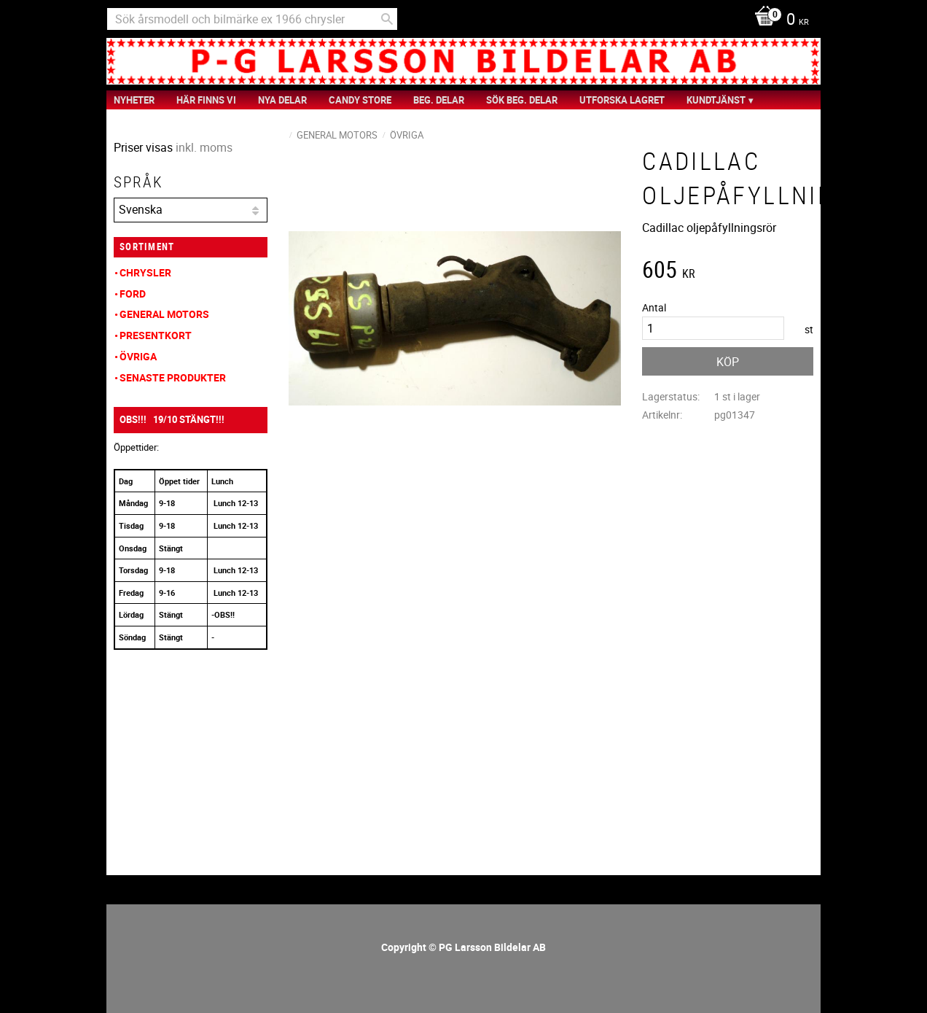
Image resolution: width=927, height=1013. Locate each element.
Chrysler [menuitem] (145, 272)
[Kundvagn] (778, 20)
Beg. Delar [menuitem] (438, 99)
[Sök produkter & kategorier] (252, 19)
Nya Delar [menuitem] (282, 99)
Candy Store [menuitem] (360, 99)
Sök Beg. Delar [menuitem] (522, 99)
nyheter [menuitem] (134, 99)
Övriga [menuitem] (138, 356)
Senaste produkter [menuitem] (173, 377)
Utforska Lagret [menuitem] (622, 99)
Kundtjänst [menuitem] (716, 99)
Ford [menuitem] (133, 293)
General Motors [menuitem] (164, 314)
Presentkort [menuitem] (156, 335)
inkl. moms (204, 147)
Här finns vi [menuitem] (206, 99)
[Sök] (387, 19)
